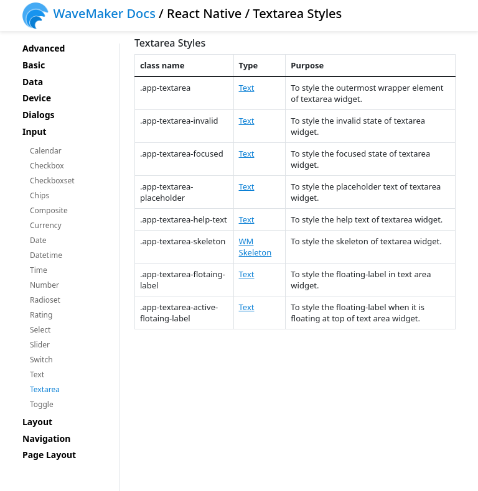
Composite (49, 210)
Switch (41, 359)
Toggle (42, 404)
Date (38, 240)
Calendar (46, 150)
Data (32, 82)
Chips (39, 195)
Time (38, 270)
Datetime (46, 255)
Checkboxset (52, 180)
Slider (40, 344)
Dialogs (38, 115)
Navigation (46, 439)
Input (34, 132)
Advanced (43, 49)
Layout (37, 422)
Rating (41, 315)
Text (37, 374)
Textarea (45, 389)
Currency (46, 225)
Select (40, 329)
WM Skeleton (255, 247)
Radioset (45, 300)
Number (44, 285)
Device (36, 98)
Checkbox (47, 165)
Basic (33, 65)
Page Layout (49, 455)
